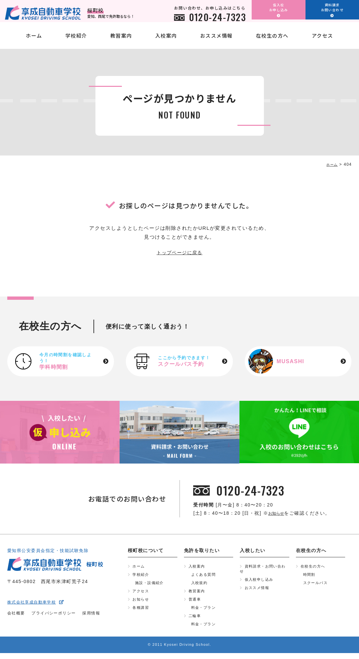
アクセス (322, 40)
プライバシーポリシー (60, 614)
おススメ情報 (216, 40)
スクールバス (316, 585)
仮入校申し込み (260, 581)
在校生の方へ (272, 40)
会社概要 (17, 614)
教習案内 (121, 40)
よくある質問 (204, 576)
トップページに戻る (179, 253)
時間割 (310, 576)
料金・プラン (204, 611)
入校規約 (200, 585)
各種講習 (141, 611)
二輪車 (195, 620)
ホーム (34, 40)
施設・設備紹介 (150, 585)
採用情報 (102, 614)
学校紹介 (76, 40)
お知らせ (278, 513)
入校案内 (166, 40)
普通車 (195, 603)
